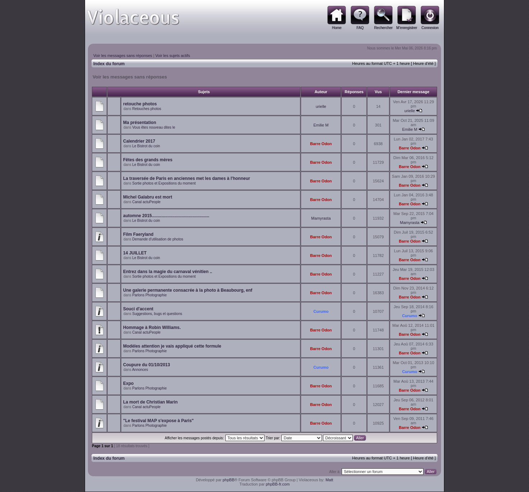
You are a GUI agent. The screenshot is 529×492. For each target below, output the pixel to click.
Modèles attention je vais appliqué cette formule (172, 346)
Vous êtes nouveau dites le (153, 127)
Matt (329, 480)
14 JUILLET (134, 252)
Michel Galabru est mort (147, 197)
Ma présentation (139, 122)
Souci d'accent (138, 308)
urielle (321, 106)
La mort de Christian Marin (150, 402)
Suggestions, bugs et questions (157, 314)
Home (337, 28)
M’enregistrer (406, 28)
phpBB (228, 480)
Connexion (430, 28)
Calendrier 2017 (139, 141)
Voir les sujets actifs (172, 55)
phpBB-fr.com (278, 484)
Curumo (320, 311)
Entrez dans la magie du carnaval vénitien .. (167, 271)
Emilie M (320, 125)
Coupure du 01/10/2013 (146, 364)
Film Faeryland (138, 234)
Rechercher (383, 28)
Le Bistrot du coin (146, 146)
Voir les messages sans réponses (122, 55)
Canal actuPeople (146, 202)
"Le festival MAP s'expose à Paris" (158, 420)
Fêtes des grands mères (147, 159)
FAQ (360, 28)
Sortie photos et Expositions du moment (164, 183)
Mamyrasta (321, 218)
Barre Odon (321, 144)
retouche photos (140, 103)
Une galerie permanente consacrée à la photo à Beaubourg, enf (187, 290)
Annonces (140, 370)
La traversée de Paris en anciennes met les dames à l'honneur (186, 178)
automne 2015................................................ (166, 215)
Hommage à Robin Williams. (152, 327)
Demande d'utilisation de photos (157, 239)
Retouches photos (146, 109)
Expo (128, 383)
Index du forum (109, 63)
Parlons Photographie (149, 295)
